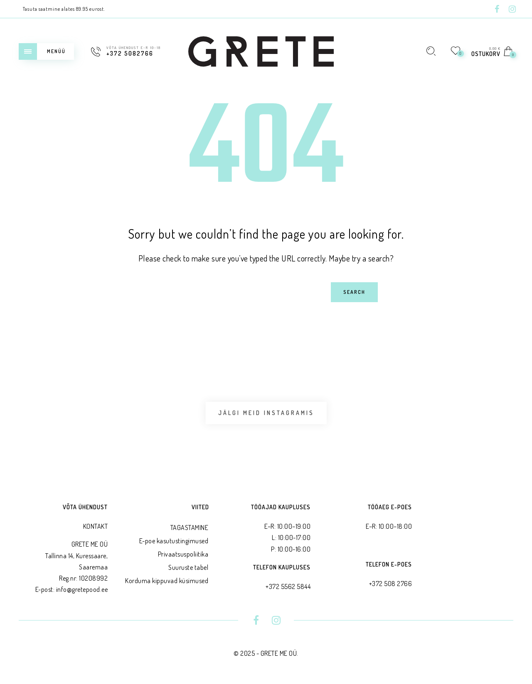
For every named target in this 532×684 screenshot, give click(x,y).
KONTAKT (95, 526)
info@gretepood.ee (82, 589)
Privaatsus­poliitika (183, 554)
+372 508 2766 (390, 583)
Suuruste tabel (188, 567)
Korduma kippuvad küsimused (166, 581)
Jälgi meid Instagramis (266, 412)
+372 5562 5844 (288, 586)
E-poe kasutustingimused (174, 541)
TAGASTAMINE (189, 527)
